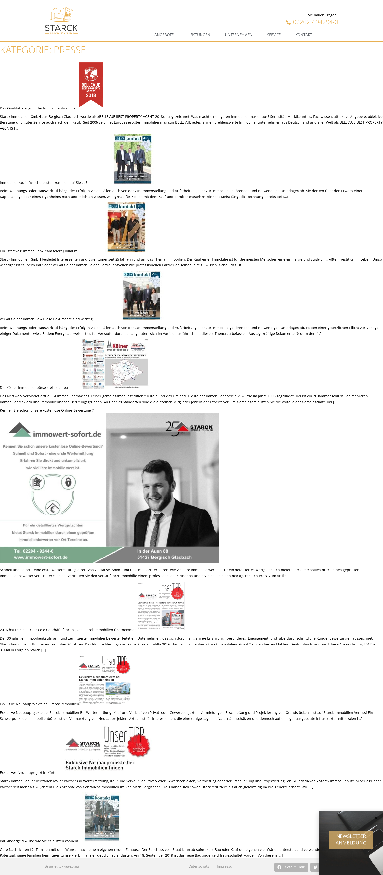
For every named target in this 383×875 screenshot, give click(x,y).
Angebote (164, 34)
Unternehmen (239, 34)
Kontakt (303, 34)
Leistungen (199, 34)
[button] (291, 867)
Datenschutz (199, 866)
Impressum (226, 866)
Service (274, 34)
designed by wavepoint (62, 866)
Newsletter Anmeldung (351, 841)
